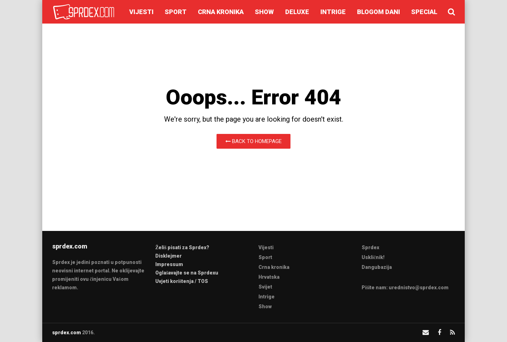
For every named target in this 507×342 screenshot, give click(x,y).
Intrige (333, 11)
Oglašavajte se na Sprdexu (186, 273)
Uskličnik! (373, 257)
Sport (176, 11)
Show (264, 11)
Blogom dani (378, 11)
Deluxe (297, 11)
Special (424, 11)
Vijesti (141, 11)
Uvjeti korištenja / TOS (181, 281)
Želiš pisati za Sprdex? (182, 247)
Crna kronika (221, 11)
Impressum (169, 264)
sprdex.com (66, 332)
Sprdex (370, 247)
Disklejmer (168, 256)
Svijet (265, 287)
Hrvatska (269, 277)
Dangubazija (377, 267)
